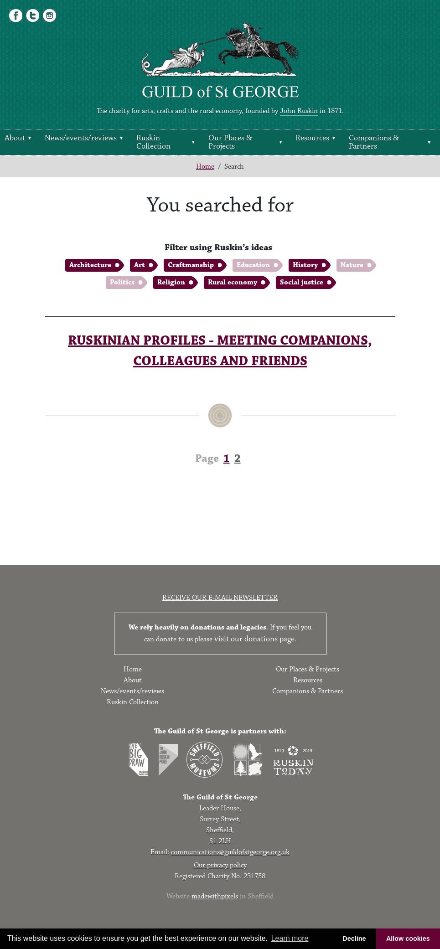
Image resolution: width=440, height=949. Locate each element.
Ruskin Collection (153, 142)
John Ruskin (299, 111)
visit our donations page (254, 639)
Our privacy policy (220, 865)
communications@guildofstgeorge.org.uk (230, 852)
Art (139, 265)
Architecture (90, 265)
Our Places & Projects (230, 142)
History (305, 265)
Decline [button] (354, 938)
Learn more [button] (290, 938)
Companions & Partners (374, 142)
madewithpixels (215, 896)
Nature (352, 265)
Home (205, 166)
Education (253, 265)
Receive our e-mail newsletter (220, 597)
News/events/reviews (81, 138)
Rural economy (232, 282)
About (15, 138)
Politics (122, 282)
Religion (171, 282)
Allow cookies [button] (408, 938)
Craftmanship (191, 265)
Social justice (301, 282)
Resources (312, 138)
